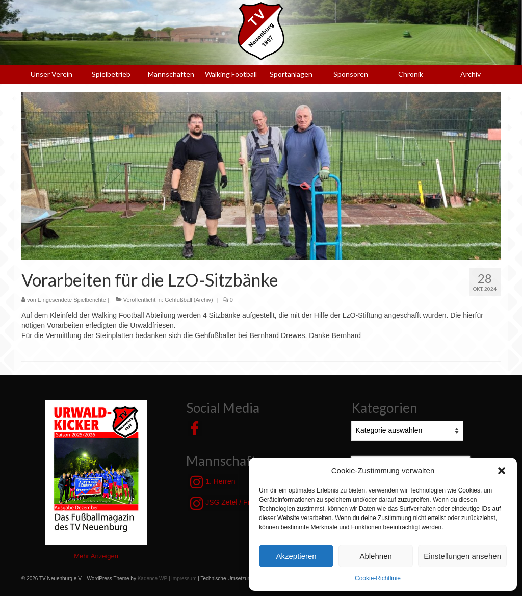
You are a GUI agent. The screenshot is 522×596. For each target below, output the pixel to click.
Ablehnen (375, 556)
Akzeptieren (296, 556)
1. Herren (212, 481)
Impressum (183, 578)
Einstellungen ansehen (462, 556)
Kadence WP (152, 578)
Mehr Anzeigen (96, 556)
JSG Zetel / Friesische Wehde (245, 503)
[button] (502, 470)
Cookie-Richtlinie (378, 578)
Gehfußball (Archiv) (189, 300)
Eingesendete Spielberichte (72, 300)
